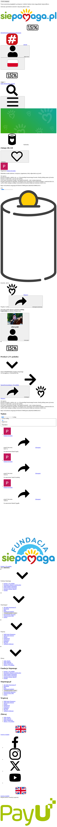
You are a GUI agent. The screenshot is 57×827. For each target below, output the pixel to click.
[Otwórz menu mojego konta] (15, 51)
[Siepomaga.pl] (28, 21)
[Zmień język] (13, 63)
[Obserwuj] (15, 156)
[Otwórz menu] (13, 102)
